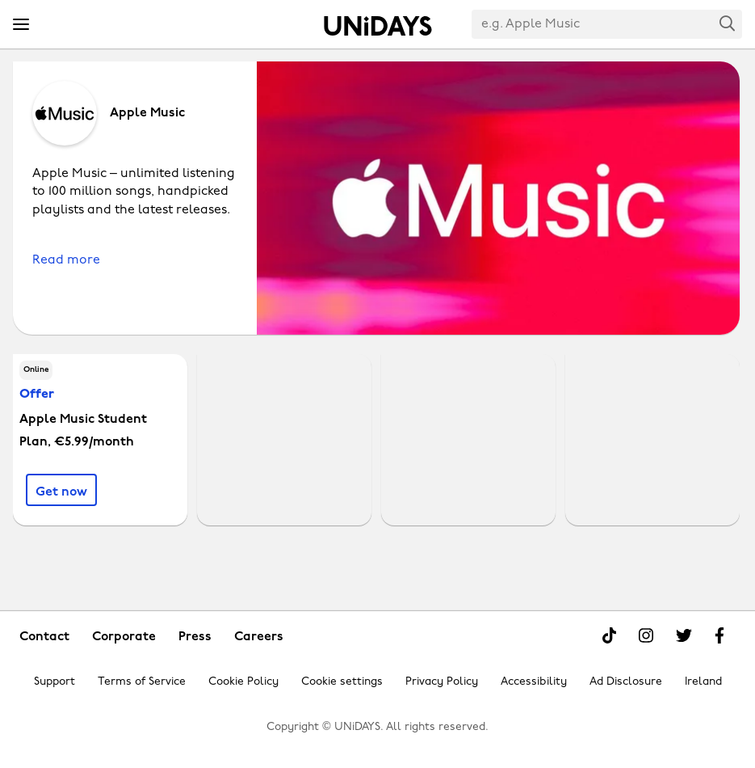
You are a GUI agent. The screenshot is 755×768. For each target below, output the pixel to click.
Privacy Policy (441, 682)
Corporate (124, 637)
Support (54, 682)
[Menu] (21, 25)
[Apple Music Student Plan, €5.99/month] (61, 490)
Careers (258, 637)
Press (195, 637)
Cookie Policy (243, 682)
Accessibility (534, 682)
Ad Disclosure (625, 682)
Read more (66, 260)
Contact (44, 637)
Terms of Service (142, 682)
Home (378, 26)
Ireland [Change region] (703, 682)
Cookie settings (342, 682)
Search (727, 23)
